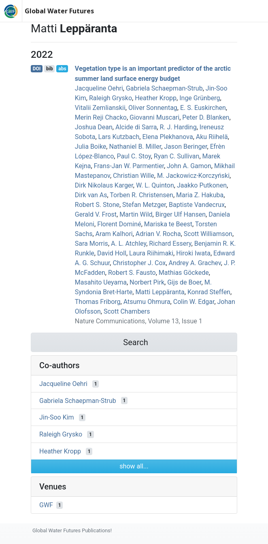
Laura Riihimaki (151, 253)
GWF (46, 505)
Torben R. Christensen (141, 195)
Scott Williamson (208, 234)
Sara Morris (91, 243)
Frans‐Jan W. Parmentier (129, 166)
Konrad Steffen (208, 292)
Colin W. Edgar (194, 302)
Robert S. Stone (97, 205)
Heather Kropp (156, 98)
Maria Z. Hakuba (199, 195)
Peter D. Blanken (205, 117)
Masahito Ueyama (101, 282)
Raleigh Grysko (110, 98)
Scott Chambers (127, 311)
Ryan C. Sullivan (177, 156)
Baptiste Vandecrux (197, 205)
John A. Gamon (189, 166)
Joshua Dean (94, 127)
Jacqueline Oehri (99, 88)
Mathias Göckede (184, 272)
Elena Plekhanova (167, 137)
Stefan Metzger (144, 205)
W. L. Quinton (155, 185)
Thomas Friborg (98, 302)
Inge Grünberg (199, 98)
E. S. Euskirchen (203, 108)
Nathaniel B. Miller (135, 146)
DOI (37, 69)
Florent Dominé (119, 224)
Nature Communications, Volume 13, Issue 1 (138, 321)
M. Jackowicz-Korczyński (193, 175)
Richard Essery (170, 243)
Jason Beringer (185, 146)
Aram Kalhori (114, 234)
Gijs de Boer (184, 282)
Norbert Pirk (147, 282)
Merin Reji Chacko (101, 117)
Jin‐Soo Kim (56, 417)
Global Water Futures (59, 10)
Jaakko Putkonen (202, 185)
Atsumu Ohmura (146, 302)
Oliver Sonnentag (152, 108)
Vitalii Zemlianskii (100, 108)
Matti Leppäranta (159, 292)
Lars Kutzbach (119, 137)
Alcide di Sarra (136, 127)
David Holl (111, 253)
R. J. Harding (178, 127)
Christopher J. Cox (139, 263)
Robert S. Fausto (132, 272)
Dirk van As (91, 195)
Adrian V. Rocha (158, 234)
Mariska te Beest (168, 224)
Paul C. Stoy (134, 156)
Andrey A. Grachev (195, 263)
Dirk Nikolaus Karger (104, 185)
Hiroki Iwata (193, 253)
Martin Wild (135, 214)
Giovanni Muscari (154, 117)
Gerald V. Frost (96, 214)
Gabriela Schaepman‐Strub (164, 88)
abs (62, 69)
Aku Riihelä (212, 137)
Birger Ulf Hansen (180, 214)
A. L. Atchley (128, 243)
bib (49, 69)
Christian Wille (133, 175)
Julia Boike (90, 146)
